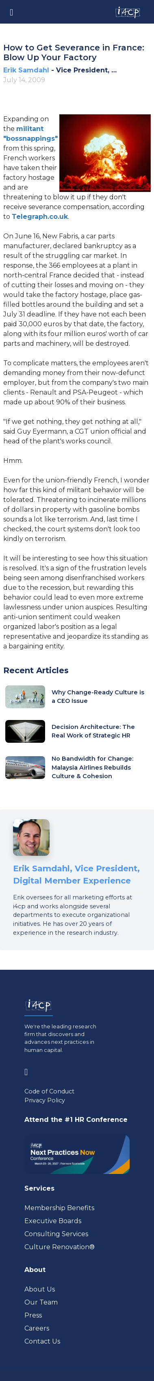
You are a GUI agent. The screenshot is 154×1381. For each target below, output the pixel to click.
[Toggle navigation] (11, 12)
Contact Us (42, 1341)
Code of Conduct (49, 1091)
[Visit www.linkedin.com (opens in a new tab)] (29, 1070)
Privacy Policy (44, 1100)
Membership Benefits (59, 1208)
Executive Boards (52, 1221)
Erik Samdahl (26, 70)
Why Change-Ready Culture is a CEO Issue (98, 697)
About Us (39, 1289)
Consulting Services (56, 1234)
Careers (36, 1328)
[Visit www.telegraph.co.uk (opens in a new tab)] (40, 216)
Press (33, 1315)
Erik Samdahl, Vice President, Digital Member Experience (76, 875)
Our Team (41, 1302)
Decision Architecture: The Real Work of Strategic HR (93, 731)
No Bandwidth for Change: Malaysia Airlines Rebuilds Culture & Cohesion (92, 767)
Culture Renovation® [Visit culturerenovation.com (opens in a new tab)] (59, 1247)
